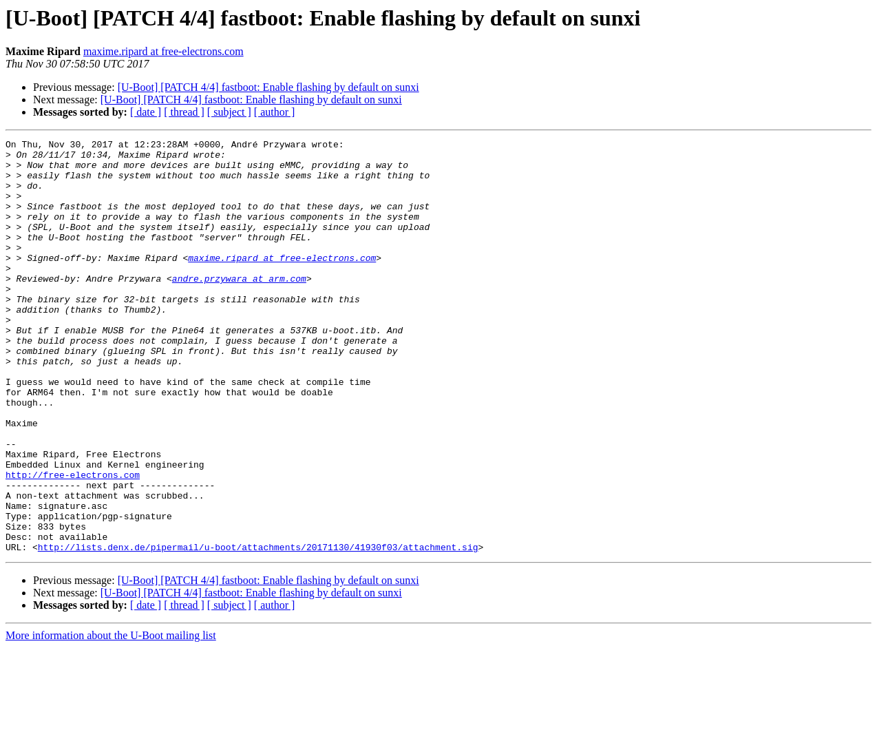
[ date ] (145, 112)
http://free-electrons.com (73, 542)
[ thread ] (184, 112)
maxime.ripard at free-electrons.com (163, 51)
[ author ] (274, 112)
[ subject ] (229, 112)
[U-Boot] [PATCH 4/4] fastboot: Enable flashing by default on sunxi (268, 87)
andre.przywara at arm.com (239, 307)
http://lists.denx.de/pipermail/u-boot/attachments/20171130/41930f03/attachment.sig (258, 629)
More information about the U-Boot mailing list (111, 718)
